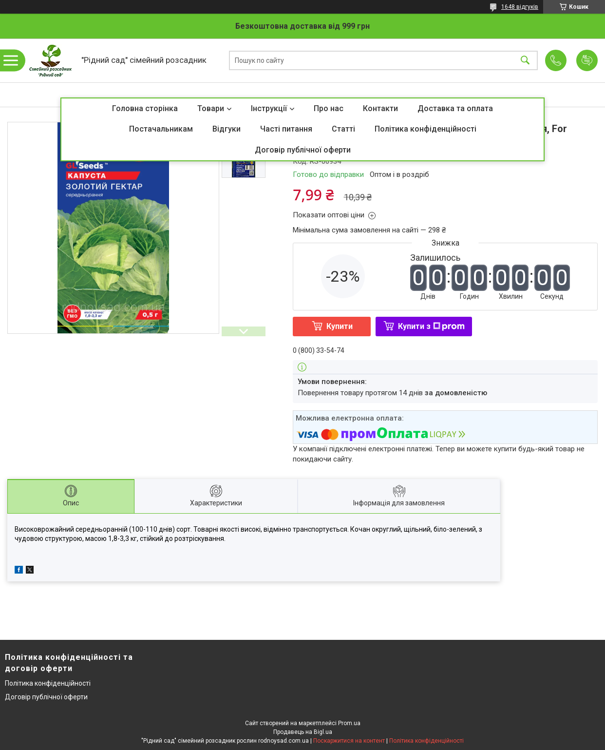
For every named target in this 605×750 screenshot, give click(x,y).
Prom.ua (349, 723)
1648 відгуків (519, 6)
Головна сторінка (145, 108)
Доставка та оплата (455, 108)
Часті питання (286, 129)
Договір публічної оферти (303, 149)
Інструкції (269, 108)
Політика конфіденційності (425, 129)
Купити (339, 326)
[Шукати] (525, 61)
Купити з (431, 326)
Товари (210, 108)
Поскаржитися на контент (349, 740)
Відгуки (226, 129)
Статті (343, 129)
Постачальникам (161, 129)
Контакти (380, 108)
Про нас (328, 108)
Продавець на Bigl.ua (302, 732)
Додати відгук (587, 60)
